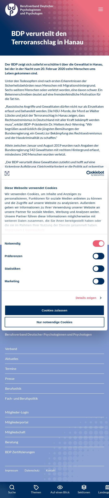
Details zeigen (86, 297)
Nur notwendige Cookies (54, 322)
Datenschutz (35, 230)
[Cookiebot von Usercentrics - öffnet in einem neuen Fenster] (86, 173)
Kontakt (51, 470)
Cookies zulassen (54, 310)
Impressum (13, 230)
